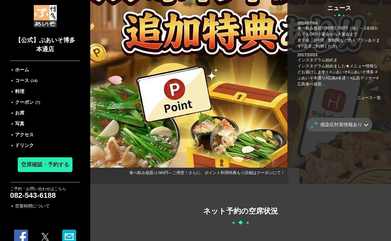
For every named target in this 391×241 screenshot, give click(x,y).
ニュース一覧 (369, 97)
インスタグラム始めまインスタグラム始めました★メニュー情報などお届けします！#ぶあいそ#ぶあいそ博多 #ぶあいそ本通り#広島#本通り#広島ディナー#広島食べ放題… (338, 72)
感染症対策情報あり (341, 124)
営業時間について (32, 206)
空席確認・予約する (45, 164)
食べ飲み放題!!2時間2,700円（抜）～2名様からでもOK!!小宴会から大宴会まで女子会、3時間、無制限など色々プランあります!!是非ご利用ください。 (338, 37)
